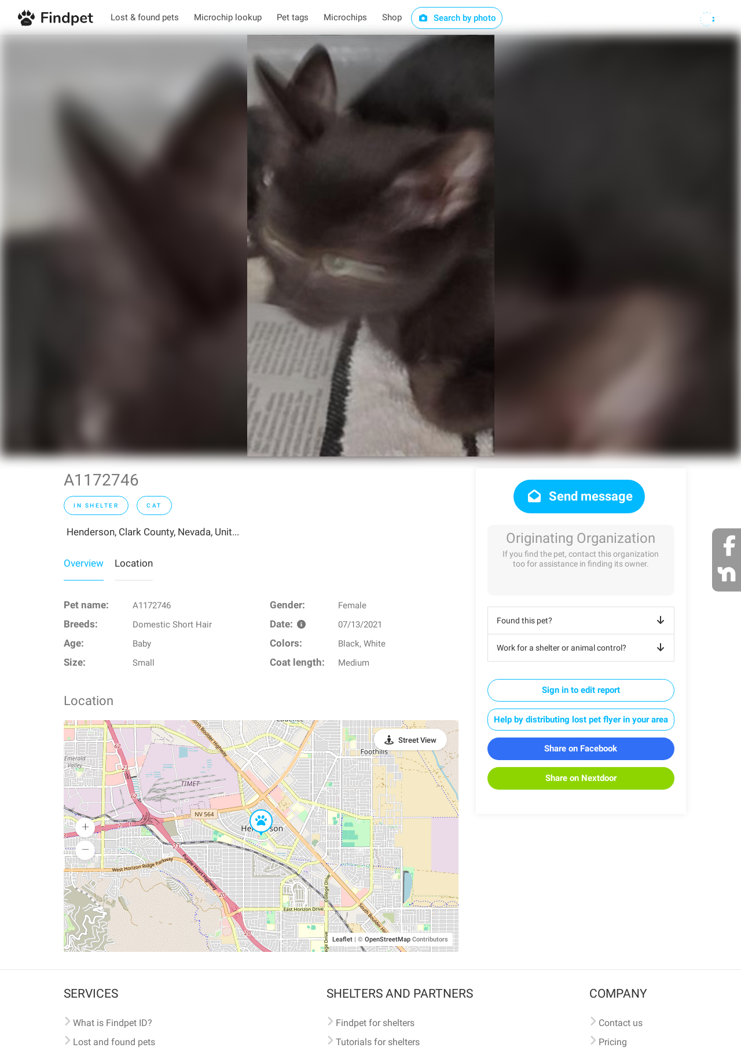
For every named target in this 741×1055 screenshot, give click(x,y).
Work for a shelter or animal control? (583, 647)
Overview (84, 563)
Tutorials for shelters (378, 1041)
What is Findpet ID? (112, 1022)
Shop (392, 17)
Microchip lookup (228, 17)
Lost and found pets (114, 1041)
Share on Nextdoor (581, 778)
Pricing (613, 1041)
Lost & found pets (145, 17)
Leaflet (342, 939)
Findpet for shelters (375, 1022)
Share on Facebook (580, 748)
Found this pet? (583, 620)
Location (134, 563)
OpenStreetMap (387, 939)
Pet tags (293, 17)
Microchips (345, 17)
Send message (579, 496)
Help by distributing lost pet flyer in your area (581, 719)
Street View (417, 740)
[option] (370, 246)
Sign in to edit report (581, 690)
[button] (253, 809)
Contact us (621, 1022)
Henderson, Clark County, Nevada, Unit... (153, 532)
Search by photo (457, 18)
